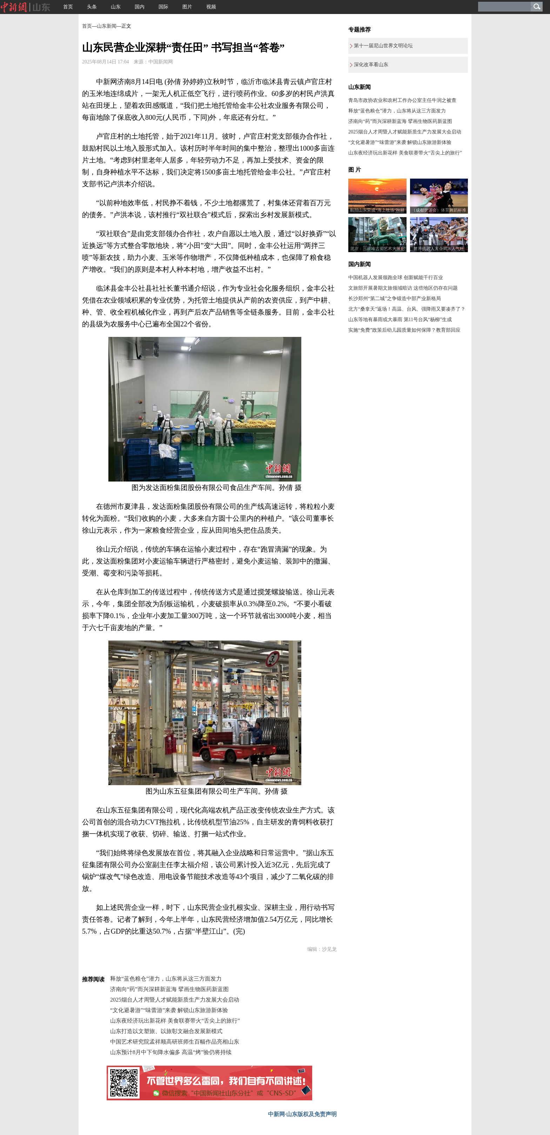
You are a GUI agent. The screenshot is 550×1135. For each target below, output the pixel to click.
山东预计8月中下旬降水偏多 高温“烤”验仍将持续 (171, 1052)
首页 (68, 6)
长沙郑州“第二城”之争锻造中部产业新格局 (394, 298)
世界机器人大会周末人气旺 (439, 248)
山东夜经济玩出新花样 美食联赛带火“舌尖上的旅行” (175, 1021)
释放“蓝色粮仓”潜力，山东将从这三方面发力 (166, 979)
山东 (116, 6)
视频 (211, 6)
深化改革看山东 (371, 64)
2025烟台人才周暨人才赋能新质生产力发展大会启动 (174, 1000)
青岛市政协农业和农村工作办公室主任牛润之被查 (402, 100)
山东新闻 (106, 26)
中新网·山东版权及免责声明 (302, 1114)
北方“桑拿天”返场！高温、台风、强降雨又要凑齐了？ (406, 309)
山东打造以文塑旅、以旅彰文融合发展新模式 (166, 1031)
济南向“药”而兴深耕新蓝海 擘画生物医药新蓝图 (169, 989)
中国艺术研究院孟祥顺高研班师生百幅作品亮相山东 (174, 1042)
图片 (187, 6)
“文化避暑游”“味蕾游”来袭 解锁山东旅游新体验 (169, 1010)
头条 (92, 6)
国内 (140, 6)
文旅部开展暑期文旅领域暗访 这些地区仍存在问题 (403, 288)
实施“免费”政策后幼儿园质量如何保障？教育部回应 (404, 330)
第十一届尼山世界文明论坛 (383, 45)
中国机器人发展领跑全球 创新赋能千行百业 (395, 277)
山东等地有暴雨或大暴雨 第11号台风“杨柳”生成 (400, 319)
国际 (163, 6)
